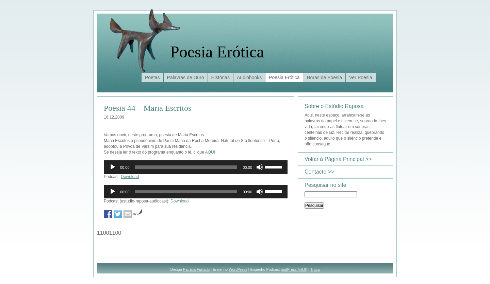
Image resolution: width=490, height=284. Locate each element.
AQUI (210, 152)
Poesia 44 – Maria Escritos (147, 108)
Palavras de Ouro (185, 77)
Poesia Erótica (217, 52)
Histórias (220, 77)
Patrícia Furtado (196, 269)
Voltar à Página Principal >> (338, 159)
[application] (196, 167)
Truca (315, 269)
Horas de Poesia (324, 77)
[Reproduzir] (112, 167)
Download (130, 176)
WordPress (238, 269)
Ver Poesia (360, 77)
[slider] (186, 167)
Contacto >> (319, 172)
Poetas (152, 77)
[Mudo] (259, 167)
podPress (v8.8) (294, 269)
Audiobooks (249, 77)
